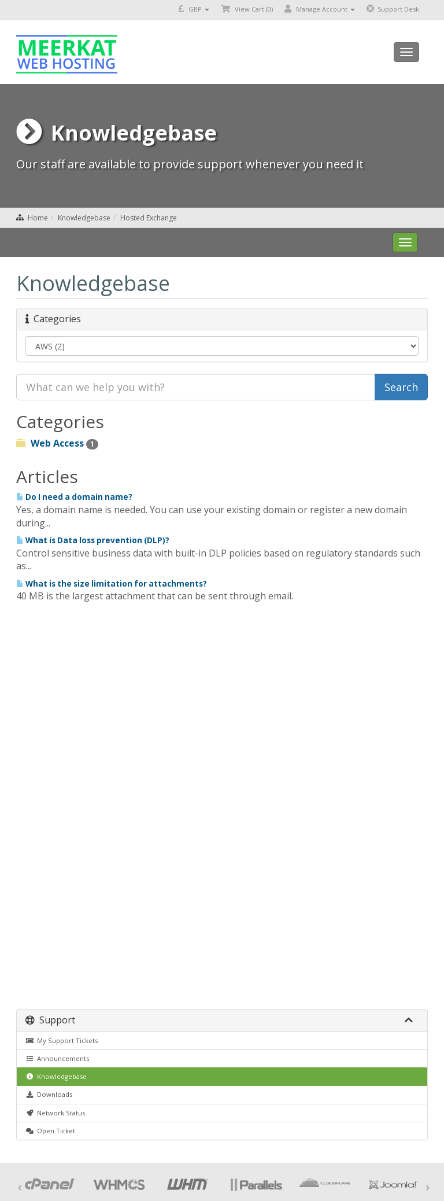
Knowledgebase (84, 218)
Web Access (57, 443)
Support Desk (393, 9)
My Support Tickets (61, 1040)
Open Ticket (50, 1130)
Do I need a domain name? (74, 497)
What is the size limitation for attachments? (111, 584)
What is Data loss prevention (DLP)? (92, 540)
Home (38, 218)
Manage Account (319, 9)
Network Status (55, 1112)
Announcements (57, 1058)
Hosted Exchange (148, 218)
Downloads (48, 1094)
